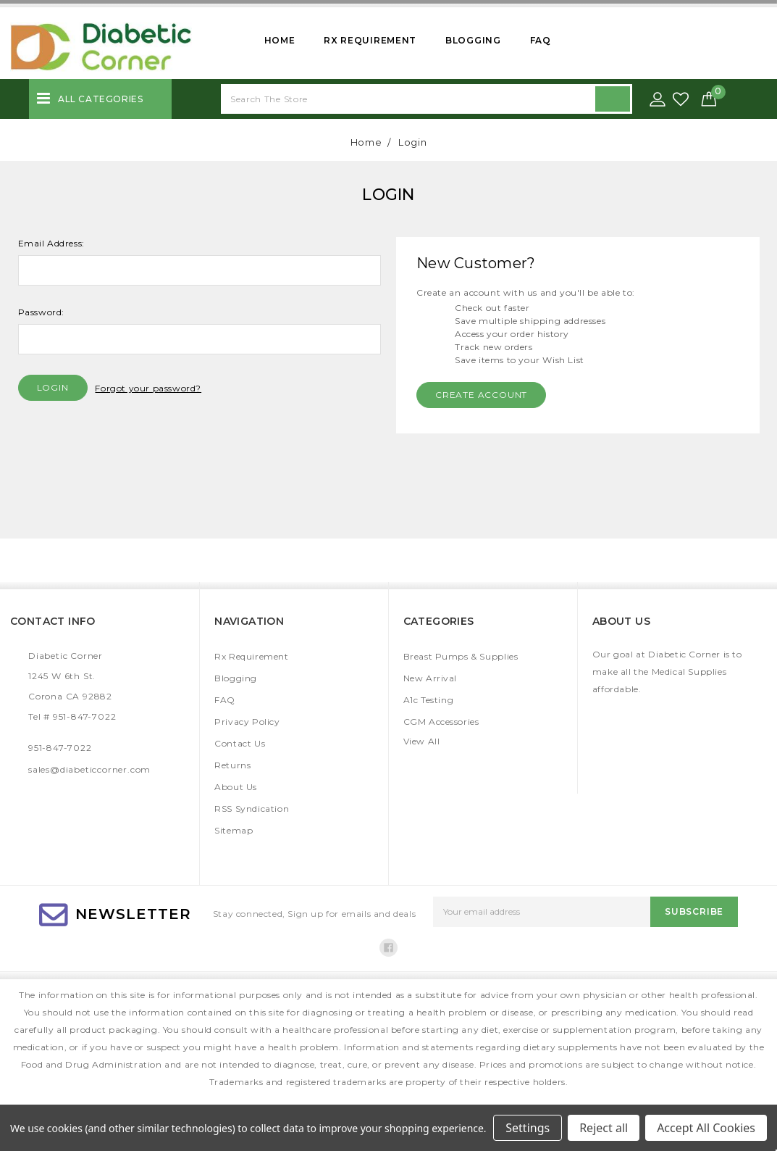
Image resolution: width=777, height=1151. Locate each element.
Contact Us (239, 743)
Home (279, 40)
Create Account (481, 394)
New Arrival (430, 678)
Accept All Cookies (706, 1128)
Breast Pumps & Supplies (460, 656)
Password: (41, 312)
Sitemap (233, 830)
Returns (232, 765)
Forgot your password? (148, 388)
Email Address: (51, 243)
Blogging (473, 40)
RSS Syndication (251, 808)
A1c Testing (428, 699)
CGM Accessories (441, 721)
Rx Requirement (370, 40)
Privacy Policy (247, 721)
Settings (527, 1128)
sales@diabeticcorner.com (89, 769)
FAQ (540, 40)
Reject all (603, 1128)
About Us (235, 786)
